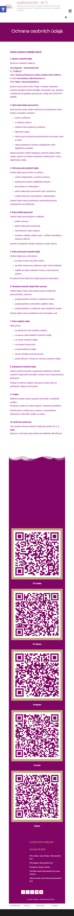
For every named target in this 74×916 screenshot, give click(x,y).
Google (54, 905)
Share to (27, 905)
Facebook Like (15, 905)
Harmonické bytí (46, 863)
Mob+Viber (40, 905)
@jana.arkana (44, 867)
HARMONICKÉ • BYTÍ (32, 3)
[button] (3, 9)
